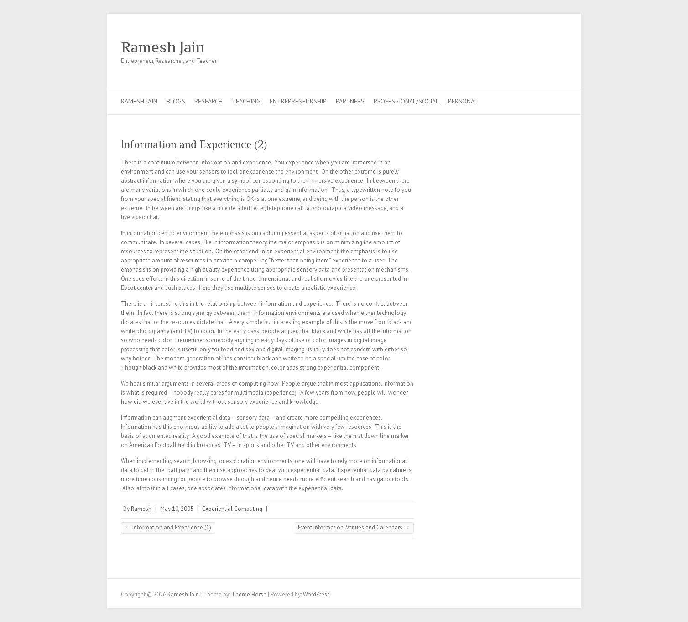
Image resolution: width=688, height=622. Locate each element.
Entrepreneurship (298, 101)
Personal (463, 101)
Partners (350, 101)
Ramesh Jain (162, 47)
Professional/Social (406, 101)
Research (208, 101)
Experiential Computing (232, 509)
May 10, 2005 (176, 509)
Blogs (176, 101)
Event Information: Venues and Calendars (354, 527)
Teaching (246, 101)
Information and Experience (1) (168, 527)
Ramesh (141, 509)
